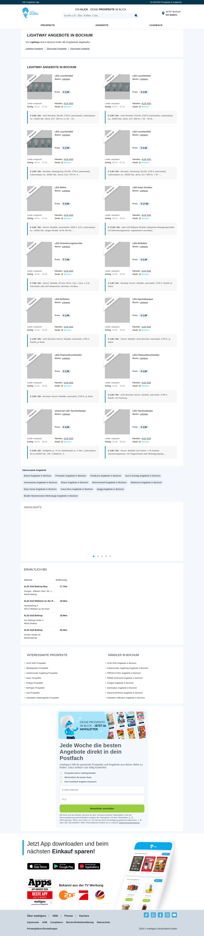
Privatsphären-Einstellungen (42, 929)
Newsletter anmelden (102, 809)
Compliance (56, 923)
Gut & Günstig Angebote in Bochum (142, 476)
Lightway (66, 79)
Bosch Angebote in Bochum (37, 476)
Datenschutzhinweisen (129, 823)
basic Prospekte (33, 678)
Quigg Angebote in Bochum (110, 490)
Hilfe (55, 916)
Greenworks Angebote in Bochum (40, 483)
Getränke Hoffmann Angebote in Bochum (126, 698)
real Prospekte (33, 693)
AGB (44, 923)
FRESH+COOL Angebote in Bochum (124, 673)
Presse (69, 916)
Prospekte (48, 25)
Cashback (156, 25)
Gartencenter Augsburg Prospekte (42, 673)
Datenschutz (103, 923)
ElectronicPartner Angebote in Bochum (125, 693)
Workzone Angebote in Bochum (146, 483)
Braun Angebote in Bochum (74, 483)
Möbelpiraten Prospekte (37, 669)
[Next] (179, 534)
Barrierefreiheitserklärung (80, 923)
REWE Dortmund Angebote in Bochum (125, 678)
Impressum (33, 923)
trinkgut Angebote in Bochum (120, 683)
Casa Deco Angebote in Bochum (77, 490)
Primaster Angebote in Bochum (70, 476)
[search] (100, 16)
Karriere (84, 916)
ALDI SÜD (68, 103)
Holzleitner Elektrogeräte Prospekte (42, 698)
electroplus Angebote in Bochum (122, 688)
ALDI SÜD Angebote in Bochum (122, 664)
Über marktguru (36, 916)
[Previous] (24, 534)
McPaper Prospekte (35, 688)
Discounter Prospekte (57, 48)
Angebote (102, 25)
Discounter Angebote (80, 48)
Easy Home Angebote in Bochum (40, 490)
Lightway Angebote (34, 48)
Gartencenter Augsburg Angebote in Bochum (127, 669)
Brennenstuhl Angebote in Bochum (109, 483)
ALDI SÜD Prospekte (36, 664)
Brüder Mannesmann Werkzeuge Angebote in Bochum (51, 496)
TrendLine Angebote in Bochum (105, 476)
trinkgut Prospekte (34, 683)
